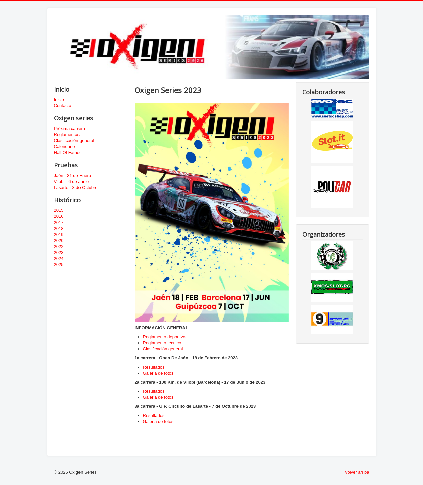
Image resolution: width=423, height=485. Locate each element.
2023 (59, 252)
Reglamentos (67, 134)
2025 (59, 264)
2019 (59, 234)
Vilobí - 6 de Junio (71, 181)
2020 (59, 240)
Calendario (64, 146)
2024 (59, 258)
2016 (59, 216)
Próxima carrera (69, 128)
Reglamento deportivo (164, 336)
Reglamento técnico (162, 342)
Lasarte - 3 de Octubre (76, 187)
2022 (59, 246)
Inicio (59, 99)
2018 (59, 228)
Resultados (154, 367)
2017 (59, 222)
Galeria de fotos (158, 373)
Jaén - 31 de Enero (72, 175)
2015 (59, 210)
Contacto (62, 105)
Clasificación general (74, 140)
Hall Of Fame (67, 152)
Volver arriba (357, 472)
